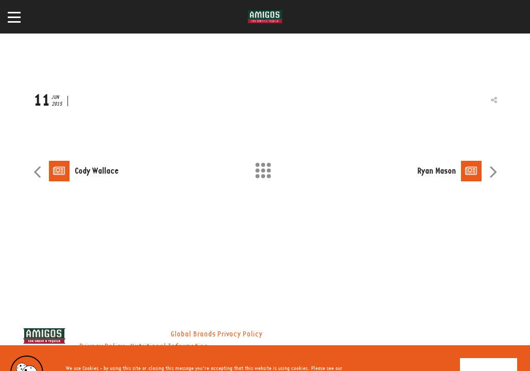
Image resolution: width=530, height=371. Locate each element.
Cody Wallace (96, 171)
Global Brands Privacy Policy (216, 334)
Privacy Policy (101, 347)
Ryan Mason (436, 171)
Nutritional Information (169, 347)
